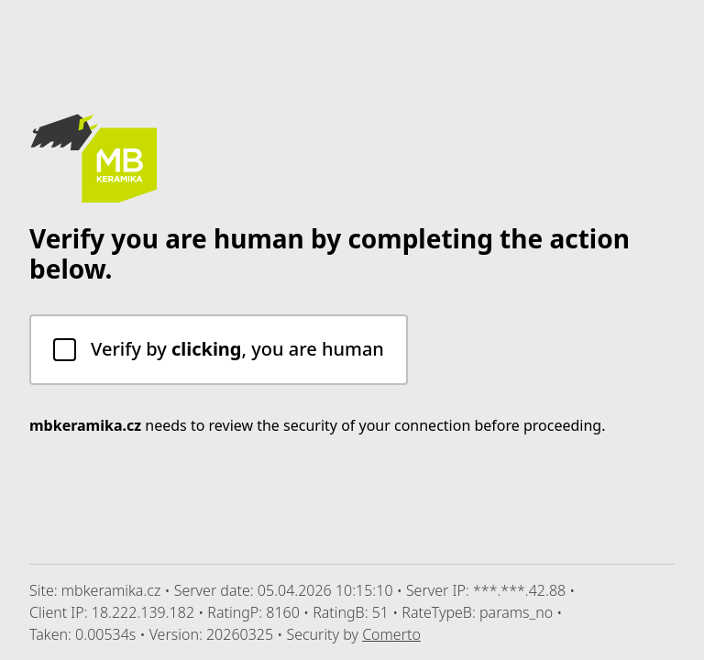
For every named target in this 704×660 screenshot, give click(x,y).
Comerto (391, 634)
